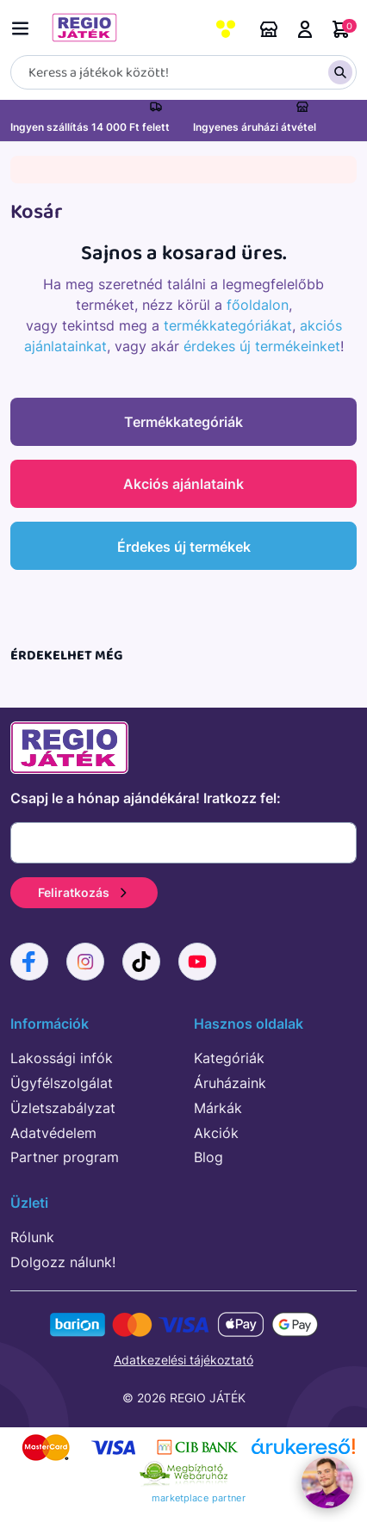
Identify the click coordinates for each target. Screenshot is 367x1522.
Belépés (305, 29)
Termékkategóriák (183, 421)
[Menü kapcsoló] (24, 25)
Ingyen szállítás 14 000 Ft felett (90, 127)
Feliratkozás (84, 892)
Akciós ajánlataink (183, 483)
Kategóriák (229, 1058)
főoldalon (258, 304)
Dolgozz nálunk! (62, 1262)
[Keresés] (183, 72)
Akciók (216, 1133)
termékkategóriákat (228, 325)
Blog (208, 1157)
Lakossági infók (61, 1058)
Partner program (64, 1157)
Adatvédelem (53, 1133)
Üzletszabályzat (62, 1108)
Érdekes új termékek (184, 546)
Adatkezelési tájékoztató (183, 1359)
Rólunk (32, 1237)
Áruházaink (268, 29)
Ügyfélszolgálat (61, 1083)
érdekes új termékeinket (262, 346)
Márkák (218, 1108)
